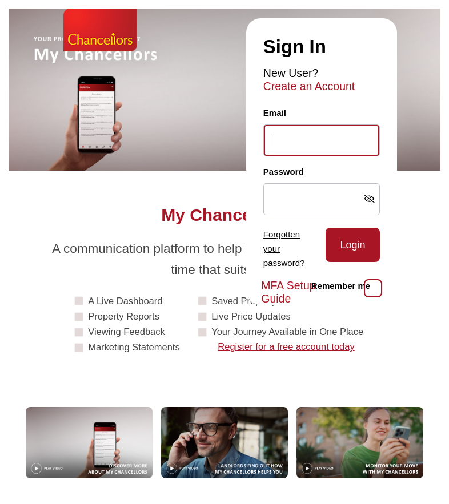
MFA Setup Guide (288, 292)
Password (283, 171)
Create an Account (309, 86)
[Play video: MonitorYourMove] (359, 442)
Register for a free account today (286, 346)
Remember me (340, 286)
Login (352, 245)
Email (274, 113)
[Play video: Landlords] (224, 442)
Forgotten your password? (284, 248)
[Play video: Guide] (89, 442)
